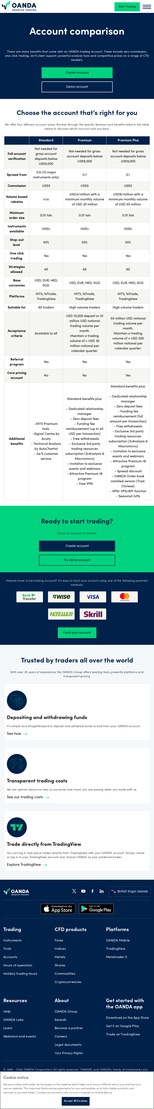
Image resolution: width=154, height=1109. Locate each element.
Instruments (12, 940)
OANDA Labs (13, 1020)
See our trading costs (28, 797)
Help (7, 1011)
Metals (60, 957)
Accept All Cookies (75, 1101)
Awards (61, 1020)
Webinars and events (19, 1036)
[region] (77, 1090)
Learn (7, 1028)
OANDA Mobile (118, 940)
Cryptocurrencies (68, 982)
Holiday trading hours (20, 974)
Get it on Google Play (122, 1026)
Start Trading (127, 6)
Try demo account (77, 560)
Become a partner (69, 1028)
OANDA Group (66, 1011)
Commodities (65, 974)
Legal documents (68, 1045)
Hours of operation (17, 965)
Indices (60, 949)
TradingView (115, 949)
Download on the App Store (127, 1018)
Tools (7, 949)
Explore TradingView (27, 865)
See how (17, 734)
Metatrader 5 (116, 957)
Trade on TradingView (123, 1034)
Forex (59, 940)
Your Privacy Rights (69, 1053)
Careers (61, 1036)
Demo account (77, 87)
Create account (77, 72)
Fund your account (77, 632)
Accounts (10, 957)
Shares (60, 965)
